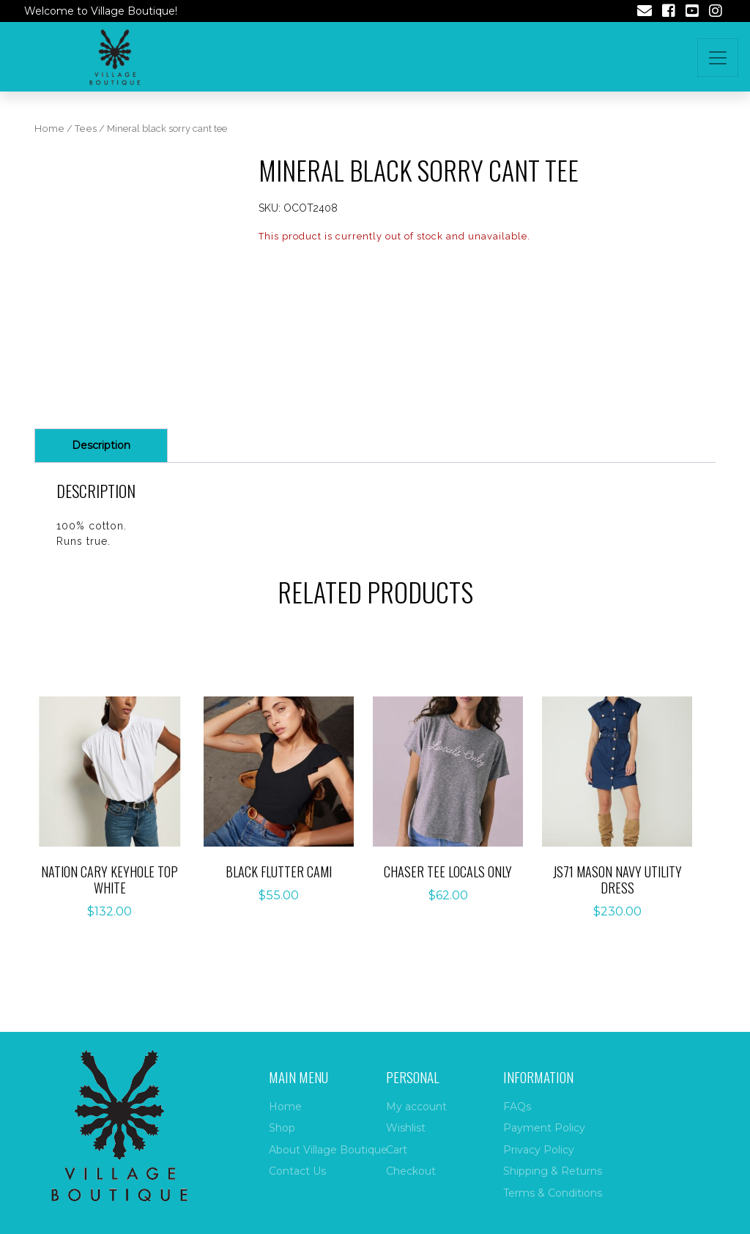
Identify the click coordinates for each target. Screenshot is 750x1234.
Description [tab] (101, 445)
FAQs (517, 1106)
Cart (396, 1149)
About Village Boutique (328, 1149)
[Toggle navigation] (717, 57)
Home (49, 128)
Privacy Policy (538, 1149)
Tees (86, 128)
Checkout (411, 1171)
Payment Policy (544, 1127)
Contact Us (297, 1171)
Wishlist (406, 1127)
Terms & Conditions (552, 1193)
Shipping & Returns (552, 1171)
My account (416, 1106)
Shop (282, 1127)
